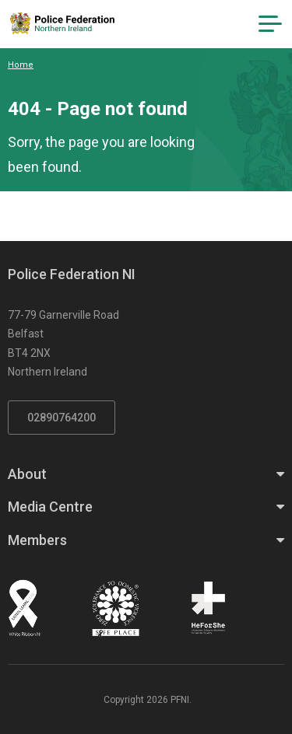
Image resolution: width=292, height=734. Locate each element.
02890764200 (61, 417)
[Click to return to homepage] (62, 23)
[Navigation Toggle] (270, 24)
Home (20, 65)
